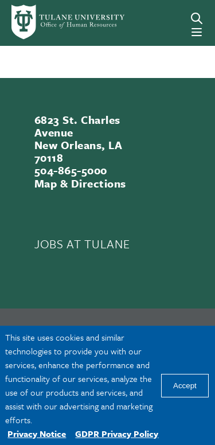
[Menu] (197, 32)
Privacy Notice (36, 433)
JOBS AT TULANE (82, 243)
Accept (185, 385)
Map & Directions (80, 183)
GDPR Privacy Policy (116, 433)
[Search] (197, 18)
